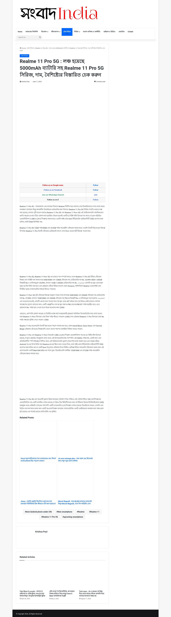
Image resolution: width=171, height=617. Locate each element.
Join (95, 195)
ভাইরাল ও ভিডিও (109, 32)
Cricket (130, 32)
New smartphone (65, 512)
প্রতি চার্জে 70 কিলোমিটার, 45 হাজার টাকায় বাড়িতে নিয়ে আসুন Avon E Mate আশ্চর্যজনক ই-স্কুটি (61, 592)
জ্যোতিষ (121, 32)
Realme (81, 512)
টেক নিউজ (67, 32)
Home (20, 32)
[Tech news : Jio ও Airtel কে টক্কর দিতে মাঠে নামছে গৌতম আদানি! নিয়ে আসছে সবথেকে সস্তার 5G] (92, 575)
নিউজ (76, 32)
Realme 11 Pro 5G (50, 517)
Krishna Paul (25, 81)
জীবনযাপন (55, 32)
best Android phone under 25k (39, 512)
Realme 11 (94, 512)
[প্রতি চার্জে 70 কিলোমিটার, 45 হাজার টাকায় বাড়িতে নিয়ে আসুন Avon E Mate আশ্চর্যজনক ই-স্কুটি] (62, 575)
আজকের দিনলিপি (32, 32)
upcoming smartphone (73, 517)
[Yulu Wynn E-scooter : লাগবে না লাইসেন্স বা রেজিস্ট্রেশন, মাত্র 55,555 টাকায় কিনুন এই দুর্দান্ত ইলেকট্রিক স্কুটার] (33, 575)
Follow (95, 185)
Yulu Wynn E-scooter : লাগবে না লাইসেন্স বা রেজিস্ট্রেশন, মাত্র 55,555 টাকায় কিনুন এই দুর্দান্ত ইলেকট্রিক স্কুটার (32, 592)
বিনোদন (44, 32)
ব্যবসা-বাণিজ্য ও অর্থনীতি (91, 32)
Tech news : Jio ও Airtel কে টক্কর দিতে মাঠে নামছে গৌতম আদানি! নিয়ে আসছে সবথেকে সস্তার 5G (91, 592)
